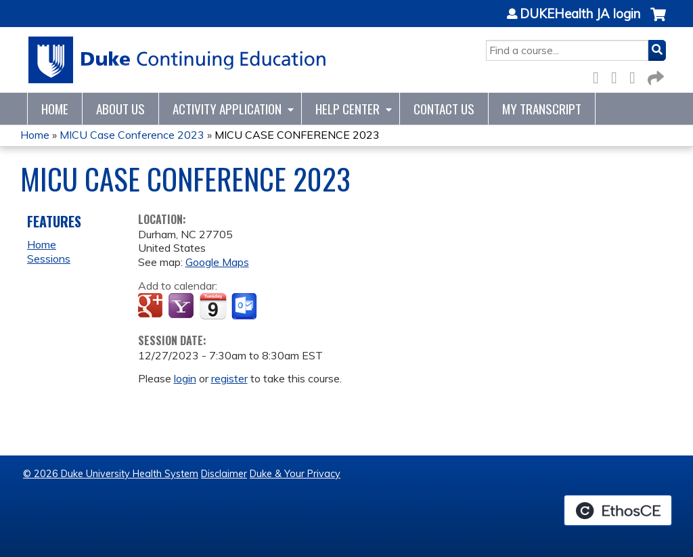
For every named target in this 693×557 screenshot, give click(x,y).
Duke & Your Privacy (295, 474)
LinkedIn (636, 75)
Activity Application (227, 108)
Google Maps (217, 262)
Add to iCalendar (213, 305)
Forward (654, 75)
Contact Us (443, 108)
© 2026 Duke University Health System (110, 474)
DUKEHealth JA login (580, 14)
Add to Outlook (245, 306)
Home (54, 108)
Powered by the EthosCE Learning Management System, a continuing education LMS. (618, 510)
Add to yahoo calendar (182, 306)
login (185, 378)
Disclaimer (224, 474)
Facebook (599, 75)
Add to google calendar (152, 306)
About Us (120, 108)
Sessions (48, 258)
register (229, 378)
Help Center (347, 108)
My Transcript (541, 108)
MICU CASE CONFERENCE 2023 (297, 134)
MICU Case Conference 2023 (132, 134)
